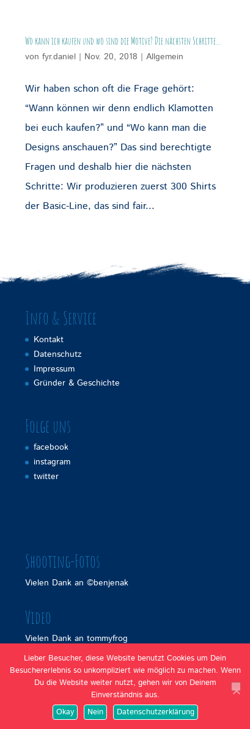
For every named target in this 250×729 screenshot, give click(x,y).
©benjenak (107, 583)
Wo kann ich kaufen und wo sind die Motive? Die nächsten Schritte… (123, 41)
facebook (51, 447)
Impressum (54, 369)
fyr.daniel (59, 57)
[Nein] (236, 686)
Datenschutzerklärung (155, 712)
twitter (46, 477)
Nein (95, 712)
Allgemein (164, 57)
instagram (52, 462)
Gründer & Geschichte (77, 383)
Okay (65, 712)
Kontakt (49, 340)
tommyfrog (107, 638)
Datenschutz (58, 354)
